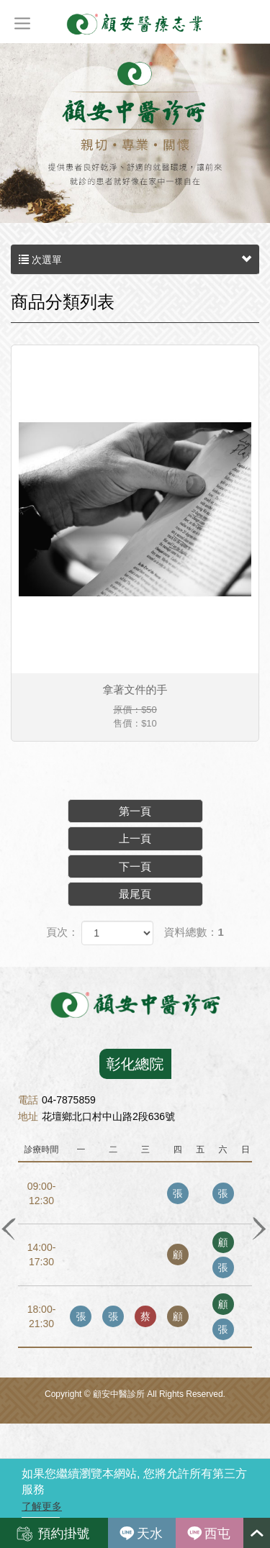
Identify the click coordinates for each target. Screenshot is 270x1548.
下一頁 (135, 866)
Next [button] (258, 1228)
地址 (28, 1116)
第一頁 (135, 811)
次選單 (135, 259)
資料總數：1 (194, 932)
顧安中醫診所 (135, 23)
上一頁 (135, 838)
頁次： (62, 932)
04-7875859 (57, 1099)
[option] (135, 1195)
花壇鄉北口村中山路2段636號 (96, 1116)
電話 (28, 1100)
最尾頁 (135, 894)
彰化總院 (135, 1064)
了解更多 (42, 1506)
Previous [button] (8, 1228)
